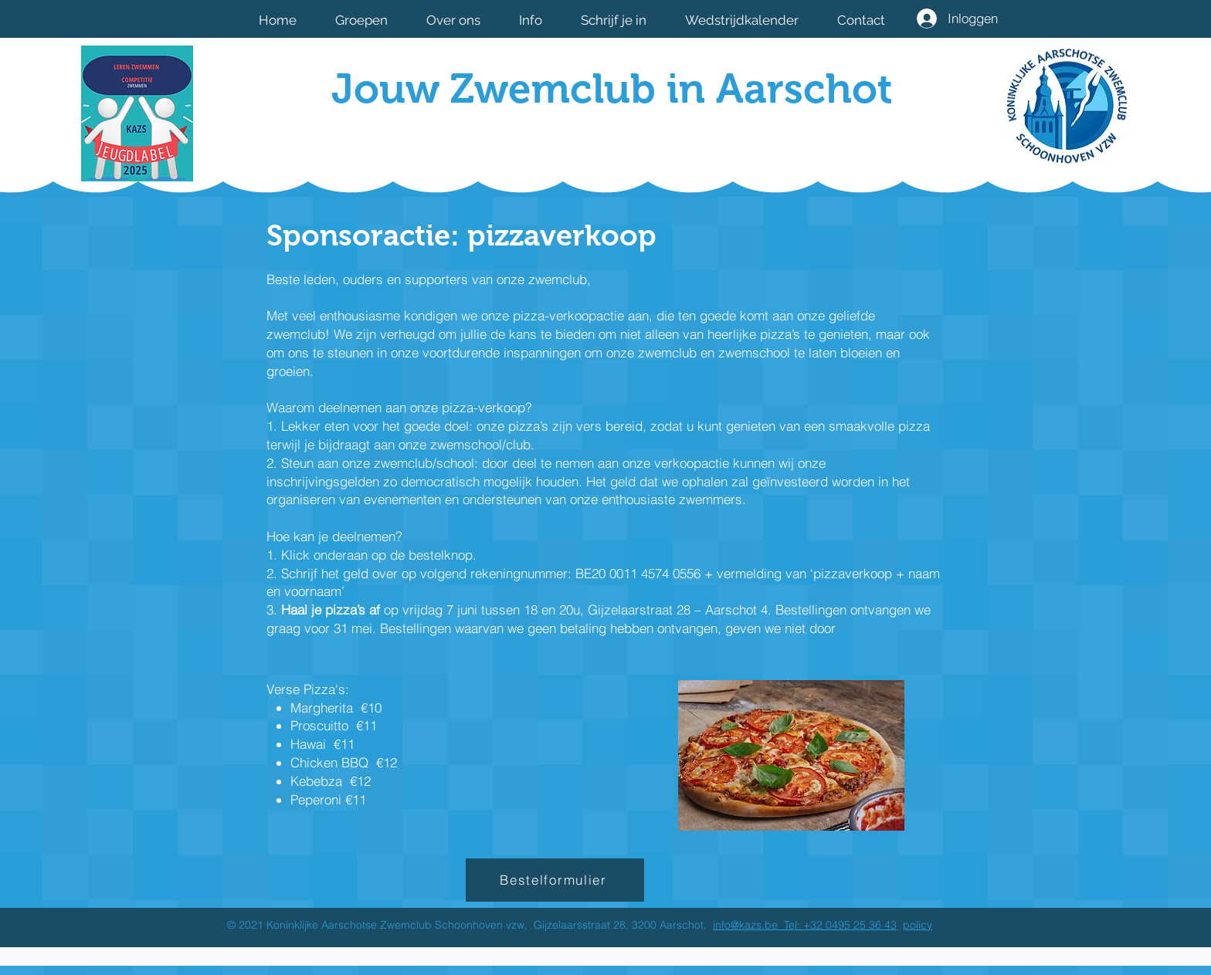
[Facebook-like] (797, 141)
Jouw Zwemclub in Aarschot (612, 88)
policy (917, 925)
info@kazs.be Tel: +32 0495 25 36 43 (805, 925)
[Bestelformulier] (555, 880)
